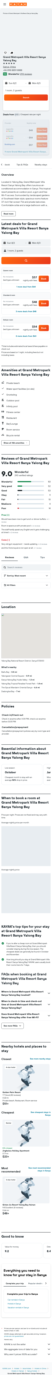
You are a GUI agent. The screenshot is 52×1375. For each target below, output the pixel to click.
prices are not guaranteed (13, 1336)
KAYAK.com (6, 1368)
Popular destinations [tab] (38, 1283)
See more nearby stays (40, 1059)
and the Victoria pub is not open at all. (21, 548)
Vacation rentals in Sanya (18, 1307)
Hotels (16, 1368)
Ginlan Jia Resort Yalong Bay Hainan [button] (18, 1205)
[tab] (9, 557)
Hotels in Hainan (18, 1371)
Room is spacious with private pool (20, 525)
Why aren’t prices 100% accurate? (27, 1354)
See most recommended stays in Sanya (39, 1169)
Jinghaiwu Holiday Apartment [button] (15, 1150)
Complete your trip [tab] (15, 1283)
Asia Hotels (27, 1368)
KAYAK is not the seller (27, 1344)
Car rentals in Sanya (16, 1300)
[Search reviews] (28, 567)
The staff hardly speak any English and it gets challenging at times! (25, 531)
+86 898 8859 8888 (12, 70)
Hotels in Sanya (14, 1303)
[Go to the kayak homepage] (18, 4)
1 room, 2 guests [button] (13, 90)
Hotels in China (40, 1368)
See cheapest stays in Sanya (41, 1113)
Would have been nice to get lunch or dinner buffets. (25, 520)
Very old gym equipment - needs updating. (24, 544)
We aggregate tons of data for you (27, 1349)
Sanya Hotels (32, 1371)
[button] (5, 4)
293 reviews (26, 74)
